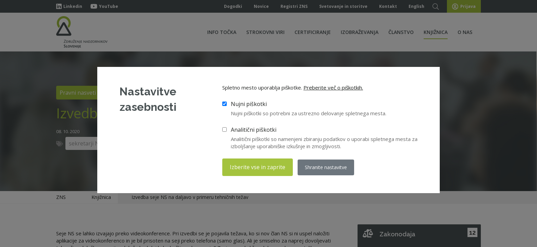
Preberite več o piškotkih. (333, 87)
